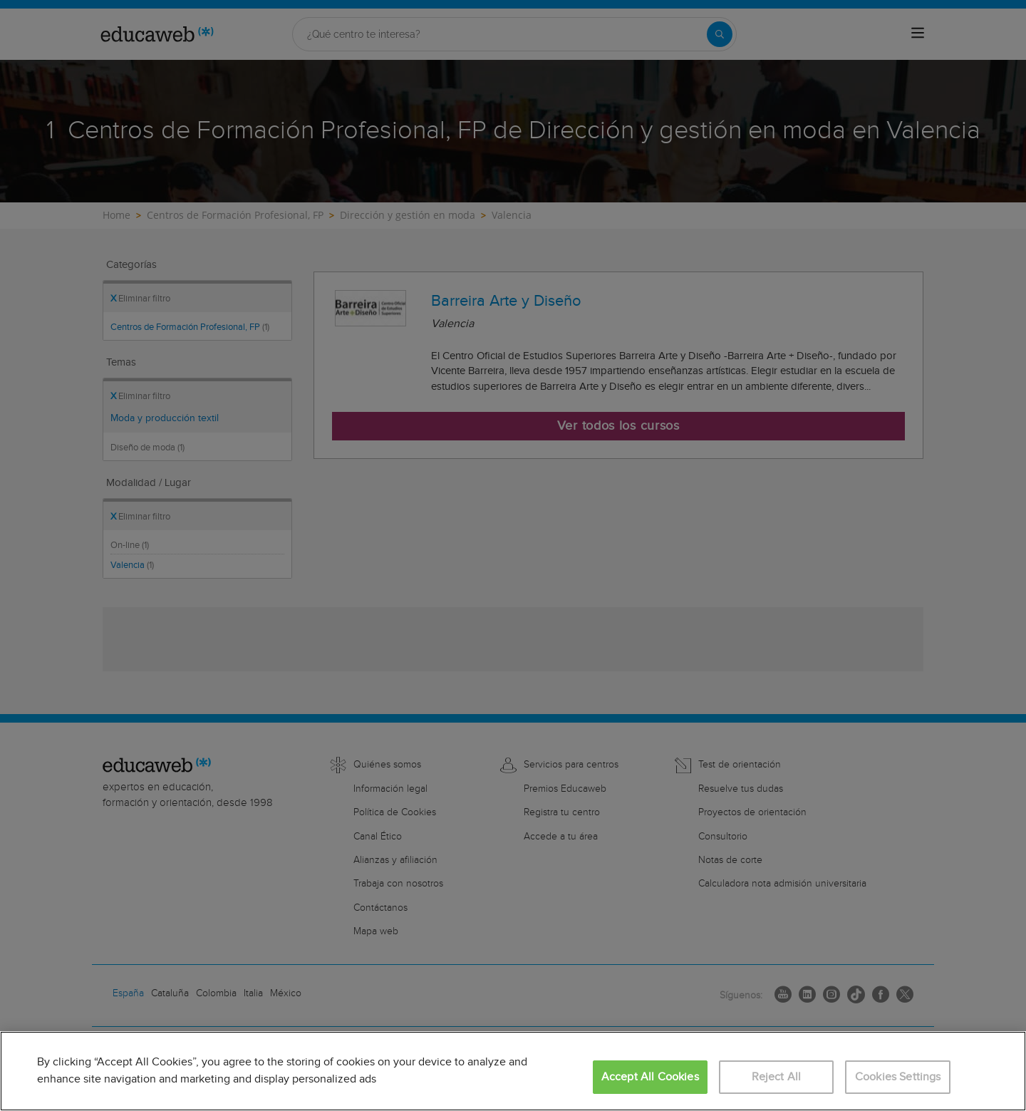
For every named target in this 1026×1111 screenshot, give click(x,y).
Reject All (777, 1077)
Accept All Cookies (650, 1077)
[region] (513, 1071)
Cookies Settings (898, 1077)
